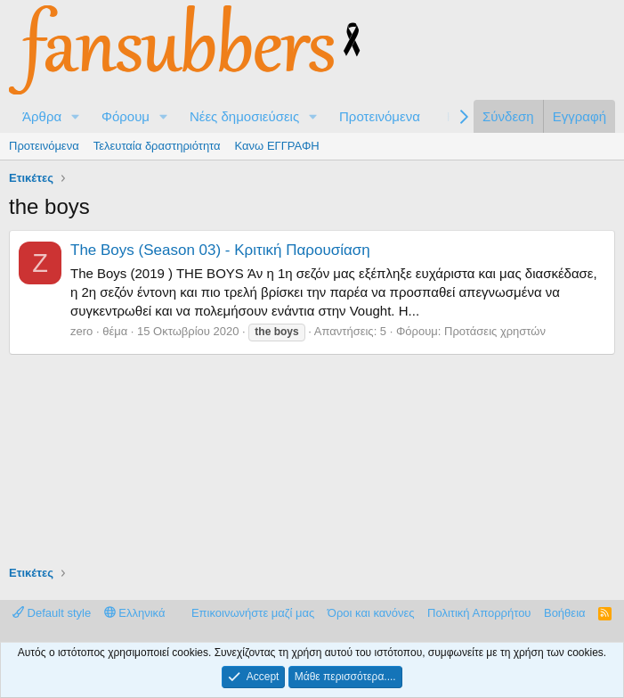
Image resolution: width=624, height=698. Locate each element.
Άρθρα (41, 116)
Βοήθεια (565, 613)
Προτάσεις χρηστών (495, 331)
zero (81, 331)
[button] (75, 116)
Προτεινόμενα (379, 116)
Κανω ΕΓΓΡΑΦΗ (277, 145)
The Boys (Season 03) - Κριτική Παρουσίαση (220, 250)
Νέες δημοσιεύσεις (244, 116)
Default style (51, 613)
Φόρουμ (125, 116)
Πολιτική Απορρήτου (479, 613)
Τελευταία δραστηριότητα (157, 145)
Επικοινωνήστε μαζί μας (252, 613)
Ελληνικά (135, 613)
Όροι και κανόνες (371, 613)
